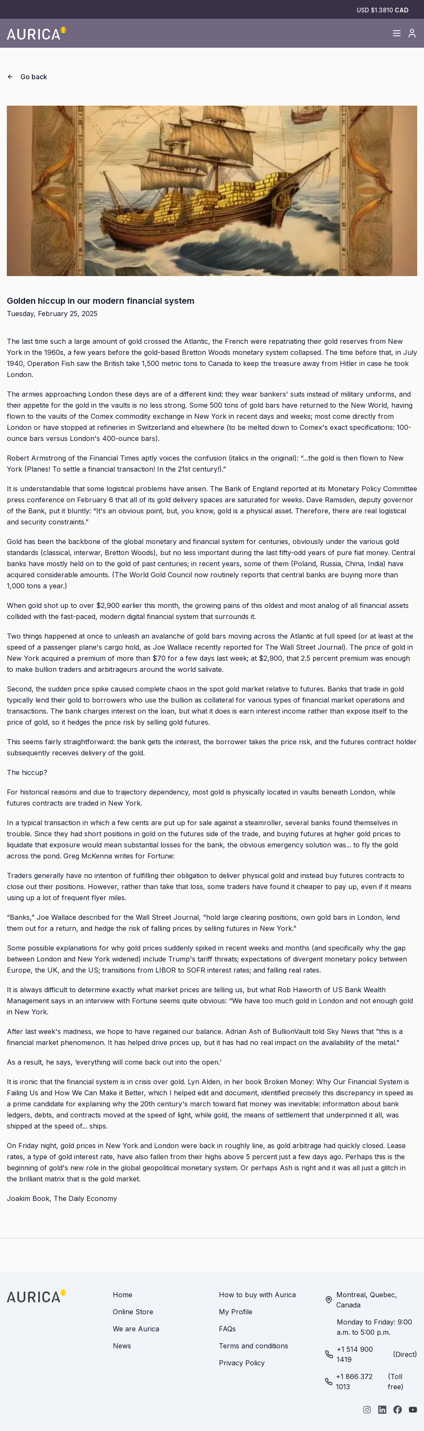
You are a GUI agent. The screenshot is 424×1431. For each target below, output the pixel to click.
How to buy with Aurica (257, 1294)
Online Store (133, 1311)
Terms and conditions (253, 1346)
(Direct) (371, 1354)
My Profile (235, 1311)
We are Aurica (136, 1328)
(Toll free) (364, 1381)
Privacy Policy (242, 1363)
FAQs (227, 1328)
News (122, 1346)
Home (122, 1294)
